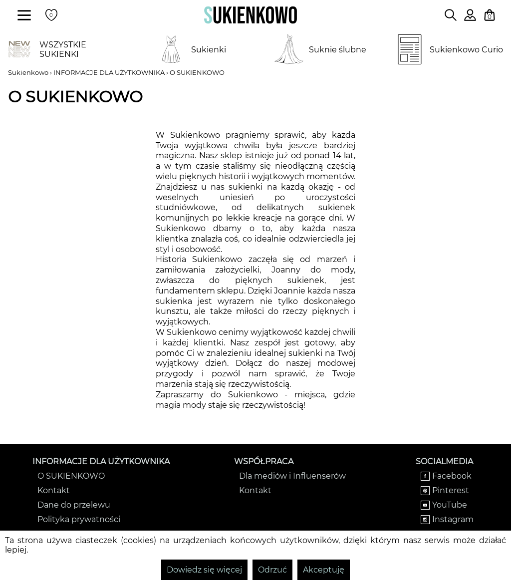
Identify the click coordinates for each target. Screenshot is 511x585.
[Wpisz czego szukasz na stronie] (451, 15)
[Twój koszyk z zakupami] (490, 15)
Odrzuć (272, 570)
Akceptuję (323, 570)
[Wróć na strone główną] (250, 15)
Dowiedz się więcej (204, 570)
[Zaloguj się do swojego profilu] (470, 18)
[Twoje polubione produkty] (51, 15)
